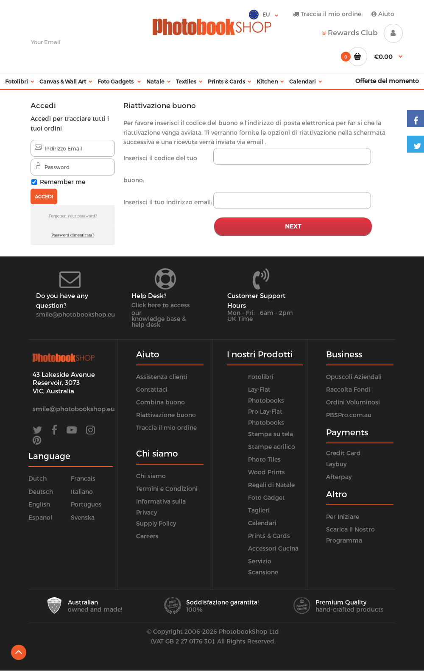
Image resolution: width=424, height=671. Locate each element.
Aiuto (382, 13)
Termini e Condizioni (167, 488)
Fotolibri (260, 376)
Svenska (83, 517)
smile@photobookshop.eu (75, 314)
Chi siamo (151, 475)
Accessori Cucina (273, 548)
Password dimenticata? (72, 234)
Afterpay (338, 476)
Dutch (37, 478)
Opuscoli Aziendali (354, 376)
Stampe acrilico (271, 446)
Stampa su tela (270, 433)
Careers (147, 536)
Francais (83, 478)
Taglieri (259, 510)
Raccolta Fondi (348, 389)
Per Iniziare (342, 516)
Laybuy (336, 464)
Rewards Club (350, 32)
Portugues (86, 504)
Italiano (82, 491)
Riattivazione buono (166, 414)
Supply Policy (156, 523)
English (39, 504)
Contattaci (151, 389)
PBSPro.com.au (348, 414)
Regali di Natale (271, 484)
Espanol (40, 517)
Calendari (262, 522)
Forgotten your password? (72, 215)
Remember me (62, 181)
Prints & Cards (269, 535)
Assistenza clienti (161, 376)
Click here (146, 305)
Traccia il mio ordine (327, 13)
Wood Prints (266, 472)
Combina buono (160, 402)
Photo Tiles (264, 459)
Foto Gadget (266, 497)
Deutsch (40, 491)
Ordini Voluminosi (353, 402)
